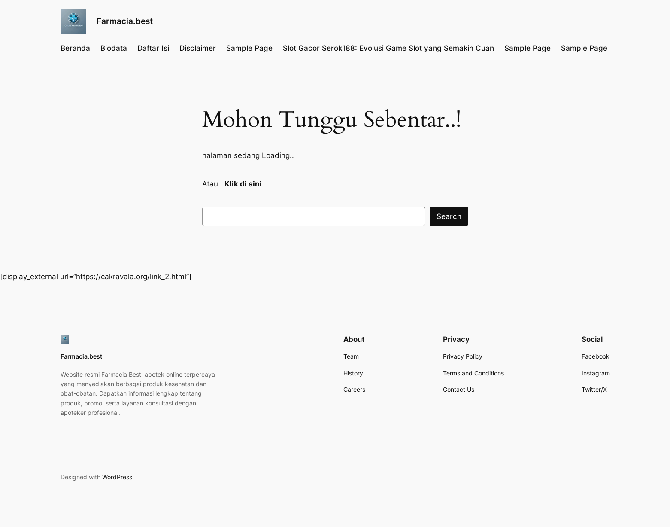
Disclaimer (197, 48)
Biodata (113, 48)
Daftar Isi (153, 48)
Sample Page (249, 48)
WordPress (117, 477)
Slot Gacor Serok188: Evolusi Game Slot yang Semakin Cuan (388, 48)
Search (449, 216)
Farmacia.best (125, 21)
